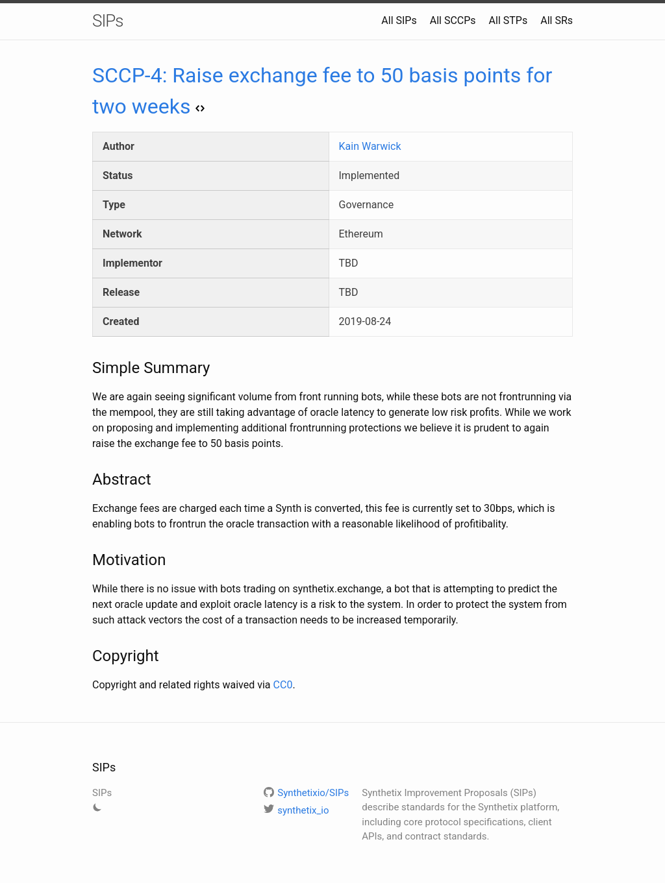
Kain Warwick (370, 146)
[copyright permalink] (85, 656)
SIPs (107, 20)
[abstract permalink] (85, 479)
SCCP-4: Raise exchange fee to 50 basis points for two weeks (322, 91)
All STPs (508, 20)
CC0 (283, 685)
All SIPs (398, 20)
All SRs (556, 20)
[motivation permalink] (85, 560)
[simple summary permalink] (85, 368)
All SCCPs (453, 20)
